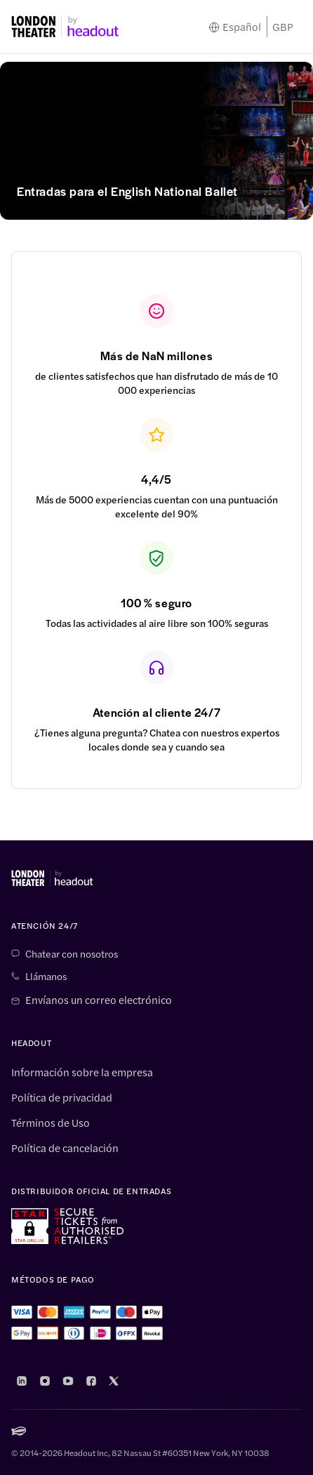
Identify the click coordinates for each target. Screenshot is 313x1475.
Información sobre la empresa (82, 1072)
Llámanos (46, 975)
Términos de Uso (50, 1123)
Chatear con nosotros (71, 953)
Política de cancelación (65, 1148)
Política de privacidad (61, 1097)
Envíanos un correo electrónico (98, 1000)
